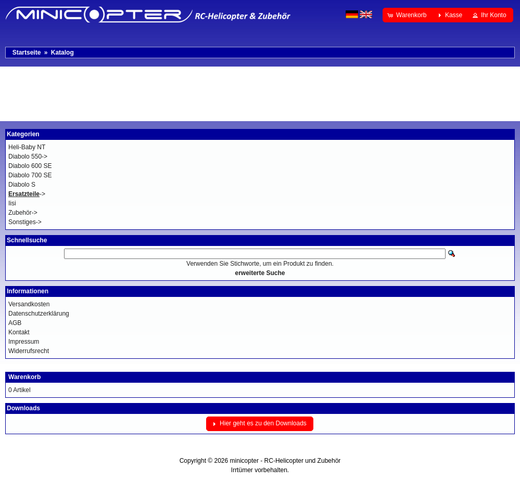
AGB (14, 323)
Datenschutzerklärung (38, 313)
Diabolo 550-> (27, 156)
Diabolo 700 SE (30, 175)
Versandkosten (28, 304)
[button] (408, 15)
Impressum (23, 341)
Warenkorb (24, 377)
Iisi (12, 203)
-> (26, 194)
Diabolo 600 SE (30, 166)
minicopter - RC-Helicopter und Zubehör (285, 460)
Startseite (26, 52)
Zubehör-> (22, 212)
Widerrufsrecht (28, 351)
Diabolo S (21, 184)
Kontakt (19, 332)
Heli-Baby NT (26, 147)
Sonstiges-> (25, 222)
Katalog (62, 52)
